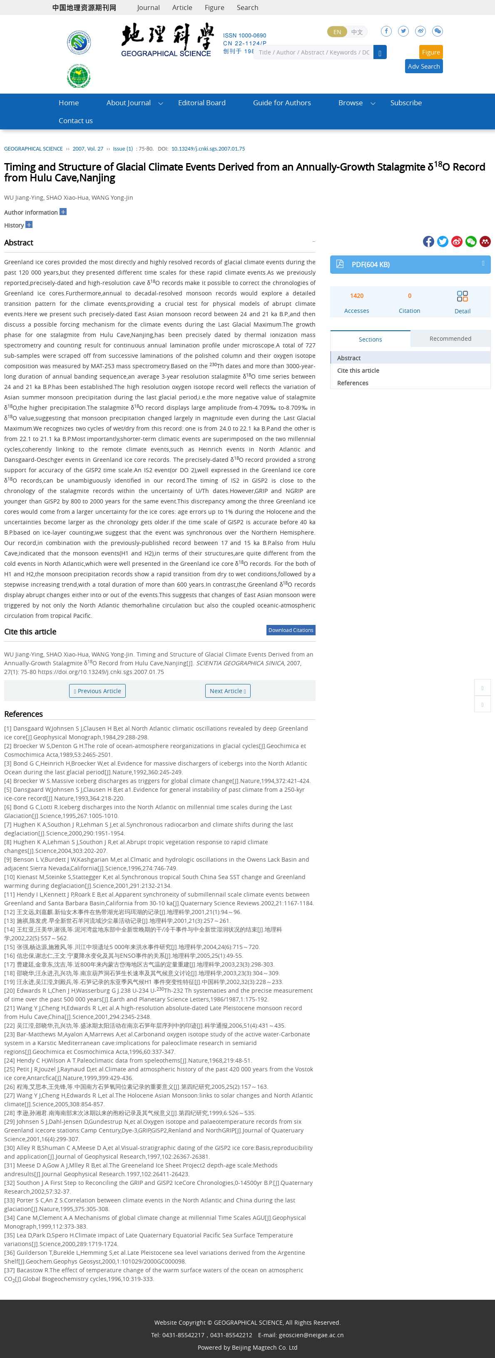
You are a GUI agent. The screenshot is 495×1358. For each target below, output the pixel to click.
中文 (357, 32)
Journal (148, 7)
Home (69, 102)
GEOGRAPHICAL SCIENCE (33, 148)
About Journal (129, 102)
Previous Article (97, 691)
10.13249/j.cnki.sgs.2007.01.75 (208, 148)
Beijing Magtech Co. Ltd (265, 1347)
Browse (350, 102)
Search (248, 7)
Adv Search (424, 66)
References (352, 383)
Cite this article (358, 370)
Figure (214, 7)
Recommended (451, 338)
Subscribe (406, 102)
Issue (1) (123, 148)
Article (182, 7)
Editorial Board (202, 102)
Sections (370, 339)
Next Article (228, 691)
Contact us (76, 120)
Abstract (349, 358)
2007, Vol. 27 (87, 148)
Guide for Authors (282, 102)
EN (337, 32)
